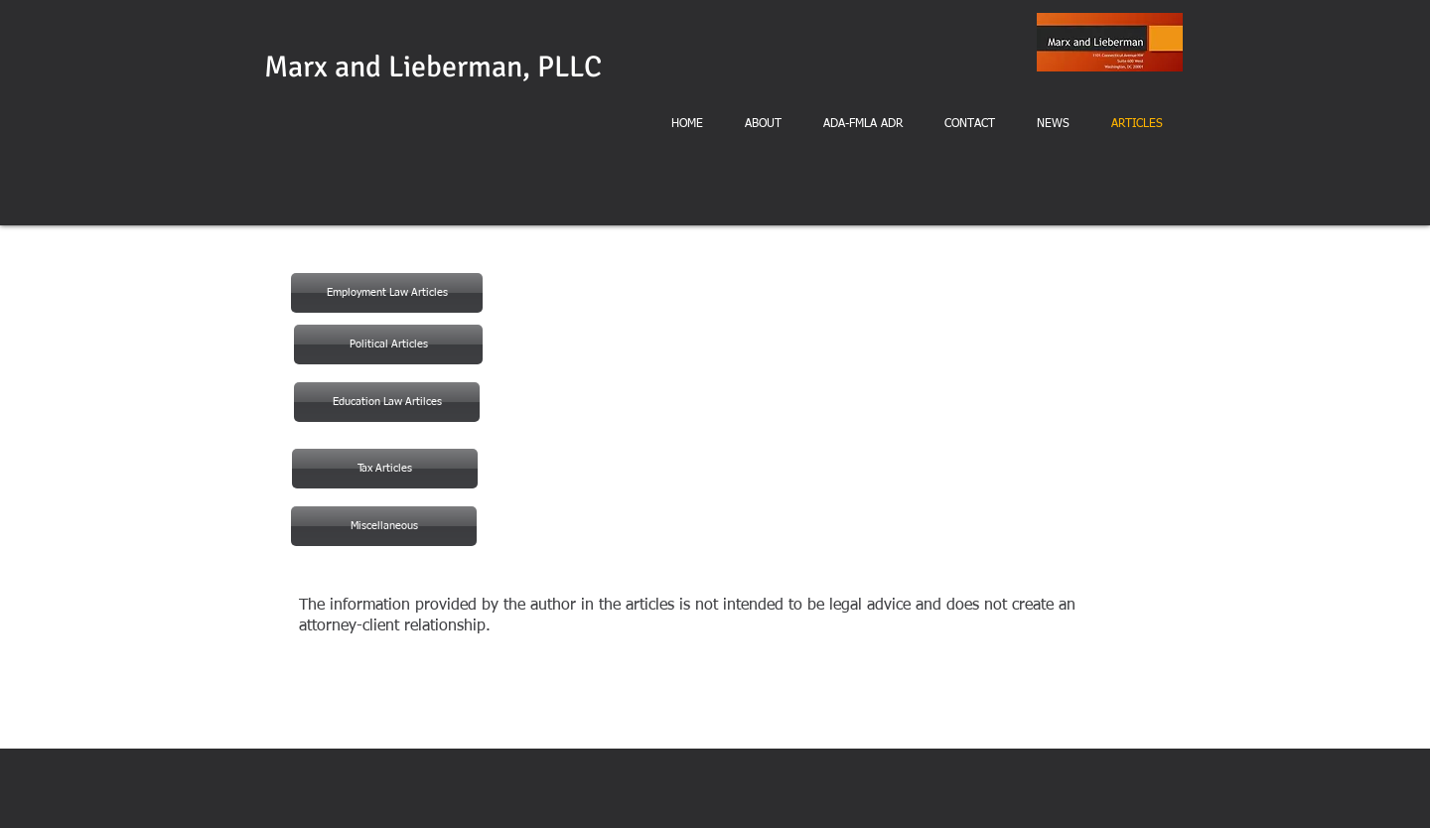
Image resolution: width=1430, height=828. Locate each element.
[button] (387, 402)
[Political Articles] (388, 344)
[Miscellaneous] (384, 526)
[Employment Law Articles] (387, 293)
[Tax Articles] (385, 468)
